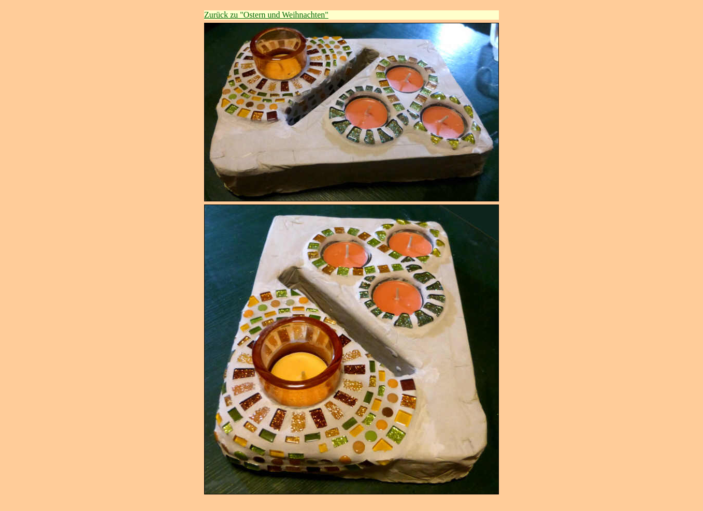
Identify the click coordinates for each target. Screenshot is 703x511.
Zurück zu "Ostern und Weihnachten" (266, 14)
